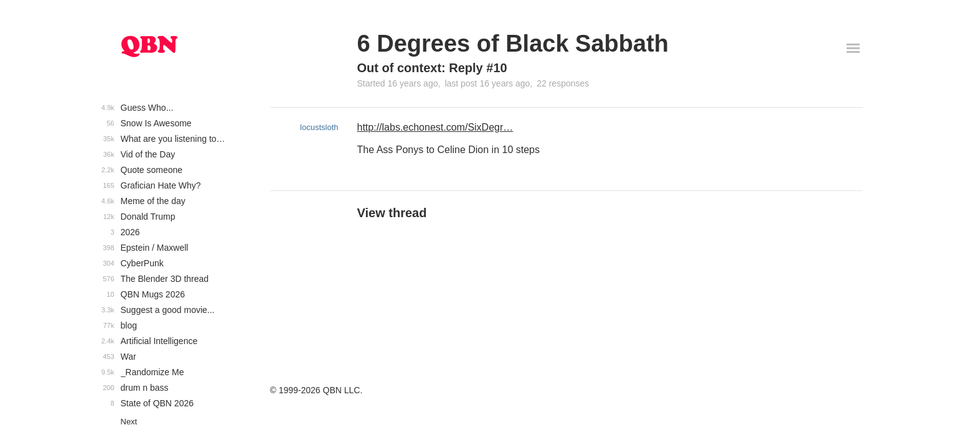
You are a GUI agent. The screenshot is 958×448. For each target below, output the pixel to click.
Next (129, 422)
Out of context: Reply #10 (432, 68)
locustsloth (319, 127)
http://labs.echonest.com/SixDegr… (435, 127)
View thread (392, 213)
